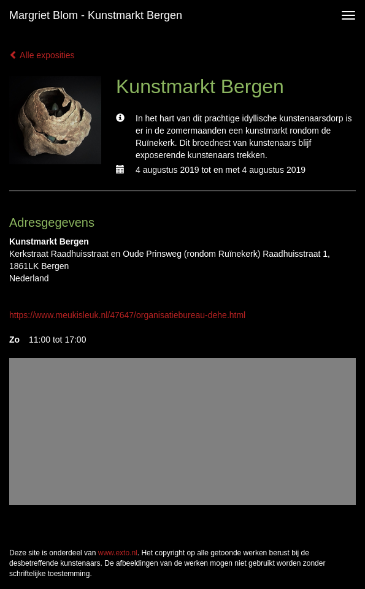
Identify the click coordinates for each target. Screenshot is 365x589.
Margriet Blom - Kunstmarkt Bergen (95, 15)
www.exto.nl (117, 553)
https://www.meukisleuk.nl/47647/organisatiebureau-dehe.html (127, 315)
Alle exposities (42, 55)
